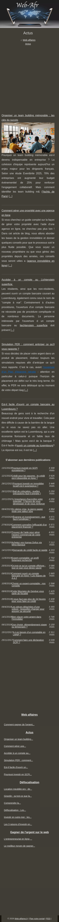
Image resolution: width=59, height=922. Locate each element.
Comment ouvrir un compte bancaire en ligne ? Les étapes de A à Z (29, 575)
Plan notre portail (37, 918)
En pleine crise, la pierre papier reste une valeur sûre (27, 510)
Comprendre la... (12, 803)
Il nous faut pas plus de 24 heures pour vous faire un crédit (29, 600)
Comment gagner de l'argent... (19, 724)
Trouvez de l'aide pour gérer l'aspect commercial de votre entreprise (26, 534)
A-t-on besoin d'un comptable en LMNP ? (29, 633)
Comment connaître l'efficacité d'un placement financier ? (29, 526)
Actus (28, 44)
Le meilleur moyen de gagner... (19, 846)
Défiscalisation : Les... (15, 810)
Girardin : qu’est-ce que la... (18, 796)
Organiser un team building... (18, 739)
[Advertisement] (29, 77)
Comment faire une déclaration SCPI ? (28, 641)
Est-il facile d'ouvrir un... (16, 767)
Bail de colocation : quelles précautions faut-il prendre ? (27, 492)
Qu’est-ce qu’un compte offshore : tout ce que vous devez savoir (29, 567)
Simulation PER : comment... (18, 760)
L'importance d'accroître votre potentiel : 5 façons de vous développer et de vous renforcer (29, 501)
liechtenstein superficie (34, 325)
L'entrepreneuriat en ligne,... (18, 839)
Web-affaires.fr (21, 918)
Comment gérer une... (15, 746)
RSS (48, 918)
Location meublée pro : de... (18, 789)
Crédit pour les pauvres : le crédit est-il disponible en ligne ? (28, 477)
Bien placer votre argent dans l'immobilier (26, 618)
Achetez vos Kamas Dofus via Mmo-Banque (27, 543)
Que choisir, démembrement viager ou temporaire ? (29, 626)
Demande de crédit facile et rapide (30, 550)
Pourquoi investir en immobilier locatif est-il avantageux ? (28, 484)
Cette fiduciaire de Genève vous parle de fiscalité (28, 592)
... (11, 196)
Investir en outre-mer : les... (17, 817)
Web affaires (29, 40)
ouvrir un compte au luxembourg (35, 445)
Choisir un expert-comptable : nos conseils (28, 584)
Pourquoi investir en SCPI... (18, 774)
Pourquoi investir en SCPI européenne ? (25, 469)
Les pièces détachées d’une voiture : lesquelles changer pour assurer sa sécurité (28, 609)
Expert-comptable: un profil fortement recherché (25, 559)
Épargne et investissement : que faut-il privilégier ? (29, 518)
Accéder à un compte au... (17, 753)
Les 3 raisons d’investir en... (18, 824)
